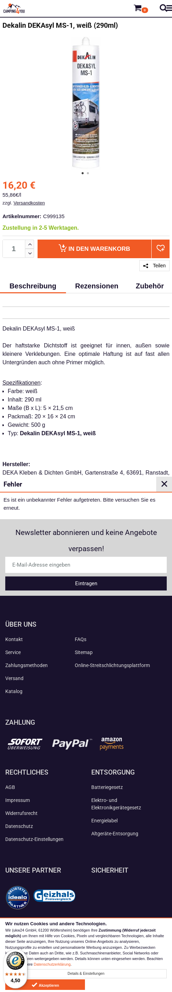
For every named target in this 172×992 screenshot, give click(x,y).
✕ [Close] (164, 484)
